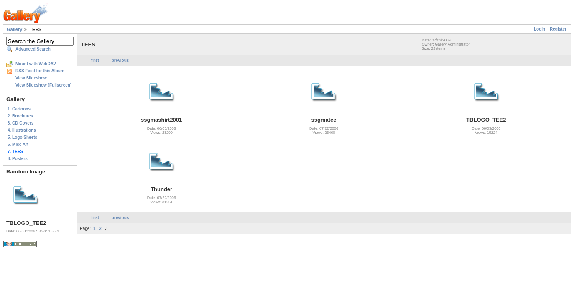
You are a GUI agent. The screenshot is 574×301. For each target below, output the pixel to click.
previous (120, 60)
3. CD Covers (20, 123)
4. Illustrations (22, 130)
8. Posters (18, 158)
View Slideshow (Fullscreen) (43, 85)
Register (558, 29)
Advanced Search (33, 49)
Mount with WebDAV (35, 63)
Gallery (14, 29)
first (95, 60)
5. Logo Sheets (22, 137)
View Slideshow (31, 78)
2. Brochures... (22, 116)
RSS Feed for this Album (39, 71)
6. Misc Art (18, 144)
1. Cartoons (19, 109)
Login (539, 29)
